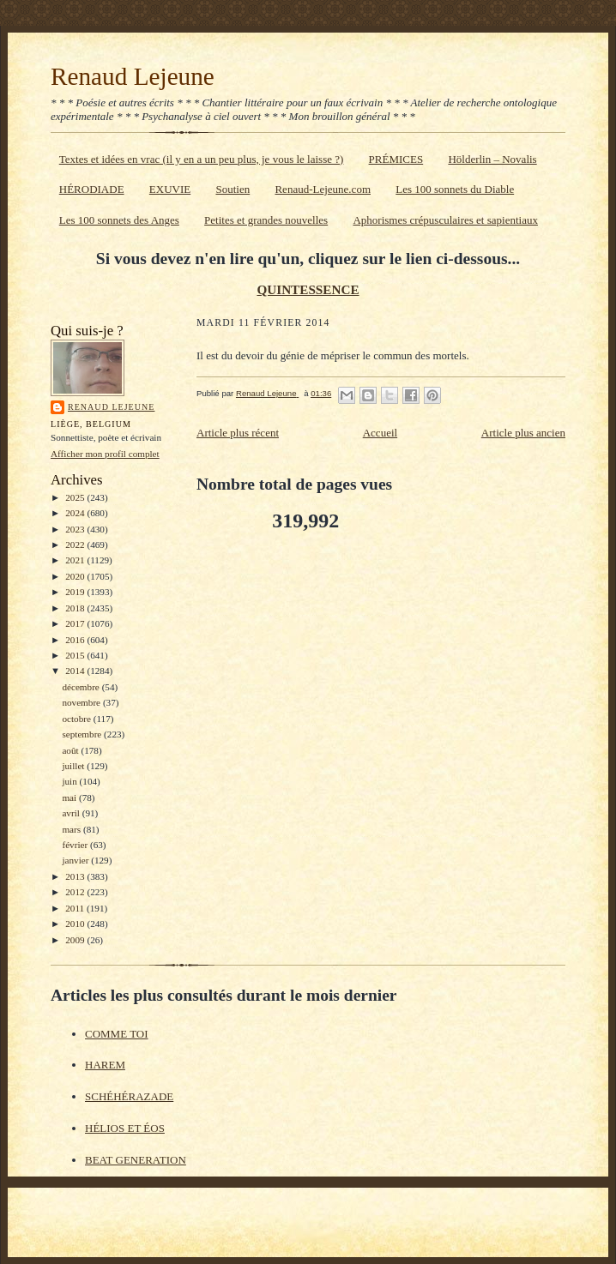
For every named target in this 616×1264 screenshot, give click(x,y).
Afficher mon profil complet (105, 453)
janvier (76, 860)
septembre (83, 734)
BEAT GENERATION (135, 1159)
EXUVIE (169, 189)
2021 (76, 560)
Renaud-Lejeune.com (323, 189)
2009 (76, 940)
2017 (76, 623)
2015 (76, 655)
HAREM (105, 1064)
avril (72, 813)
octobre (77, 718)
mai (70, 797)
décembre (81, 687)
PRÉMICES (396, 159)
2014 (76, 670)
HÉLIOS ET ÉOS (125, 1128)
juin (70, 781)
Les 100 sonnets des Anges (119, 220)
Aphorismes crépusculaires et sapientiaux (445, 220)
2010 (76, 923)
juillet (74, 766)
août (71, 750)
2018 (76, 608)
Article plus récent (237, 432)
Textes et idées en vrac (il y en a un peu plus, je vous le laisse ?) (201, 159)
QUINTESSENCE (308, 289)
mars (72, 829)
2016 (76, 640)
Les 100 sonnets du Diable (455, 189)
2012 (76, 892)
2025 (76, 497)
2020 (76, 576)
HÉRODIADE (91, 189)
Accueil (380, 432)
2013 (76, 876)
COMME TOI (116, 1033)
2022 (76, 544)
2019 (76, 592)
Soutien (232, 189)
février (76, 845)
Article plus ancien (523, 432)
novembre (82, 702)
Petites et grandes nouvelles (266, 220)
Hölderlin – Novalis (492, 159)
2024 (76, 513)
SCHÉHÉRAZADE (129, 1096)
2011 (76, 908)
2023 (76, 529)
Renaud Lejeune (132, 76)
